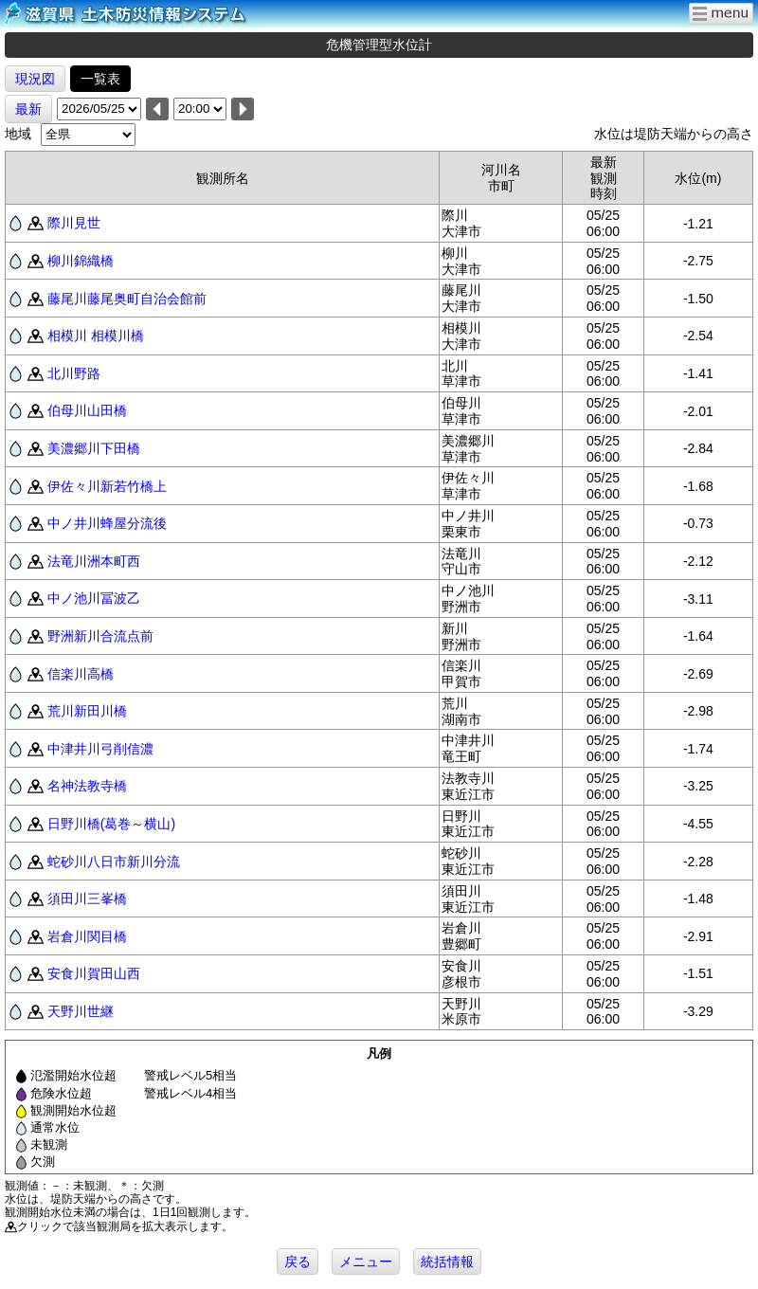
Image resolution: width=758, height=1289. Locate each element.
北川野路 (73, 373)
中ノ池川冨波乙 (93, 598)
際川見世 (73, 222)
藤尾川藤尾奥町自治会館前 (127, 298)
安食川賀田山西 (93, 973)
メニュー (365, 1261)
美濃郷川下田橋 (93, 448)
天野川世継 (80, 1011)
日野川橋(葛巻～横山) (111, 823)
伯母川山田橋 (87, 410)
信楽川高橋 (80, 673)
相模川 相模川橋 (95, 335)
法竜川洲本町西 (93, 561)
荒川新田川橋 (87, 710)
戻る (297, 1261)
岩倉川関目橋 (87, 936)
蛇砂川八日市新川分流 (113, 861)
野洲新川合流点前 (100, 636)
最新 (28, 109)
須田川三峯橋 (87, 898)
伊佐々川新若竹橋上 (107, 486)
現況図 (35, 78)
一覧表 (100, 78)
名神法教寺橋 (87, 785)
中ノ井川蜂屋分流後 (107, 523)
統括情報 (447, 1261)
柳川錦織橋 (80, 260)
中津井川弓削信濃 (100, 748)
